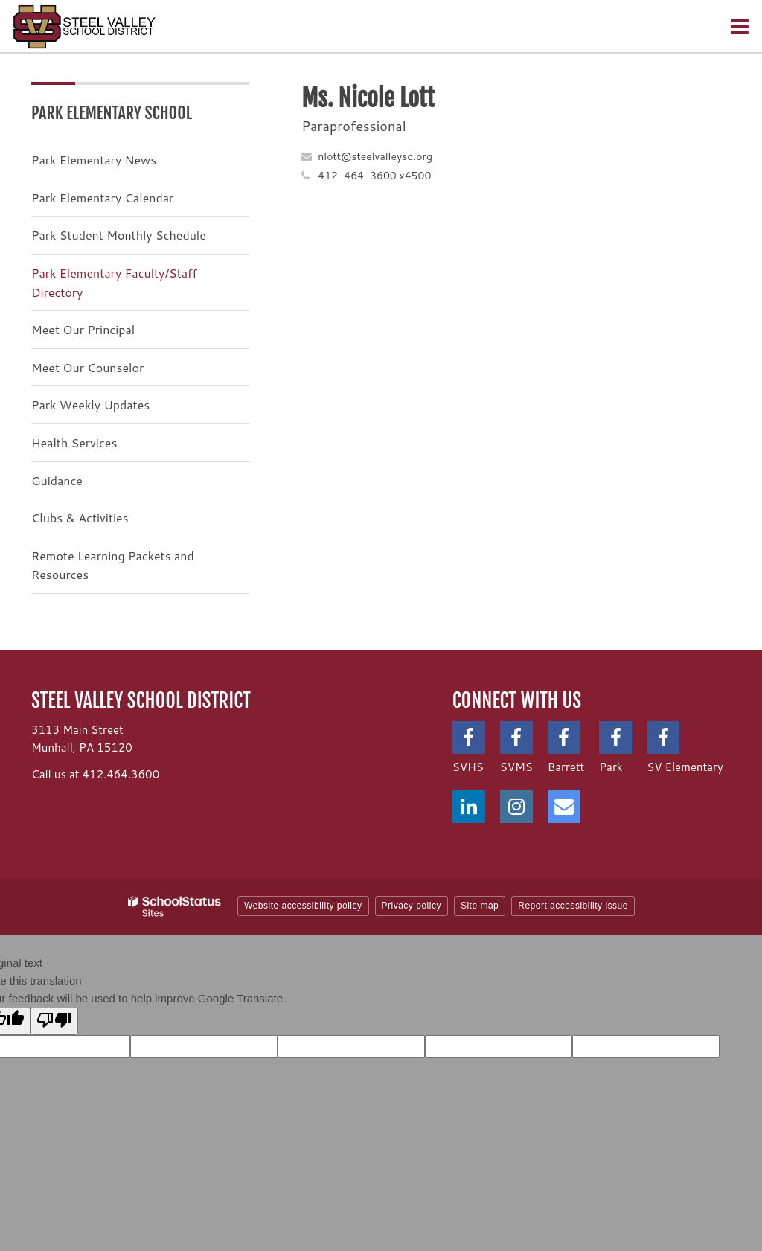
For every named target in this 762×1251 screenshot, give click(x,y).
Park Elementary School (111, 113)
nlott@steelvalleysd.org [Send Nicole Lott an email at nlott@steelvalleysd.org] (375, 156)
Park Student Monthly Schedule (118, 234)
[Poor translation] (54, 1021)
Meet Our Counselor (87, 367)
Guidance (57, 480)
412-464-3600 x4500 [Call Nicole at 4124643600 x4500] (374, 175)
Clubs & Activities (80, 517)
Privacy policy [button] (411, 905)
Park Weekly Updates (90, 404)
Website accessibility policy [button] (303, 905)
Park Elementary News (93, 159)
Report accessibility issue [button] (573, 905)
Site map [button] (480, 905)
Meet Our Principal (83, 329)
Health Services (74, 442)
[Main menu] (739, 26)
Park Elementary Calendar (102, 197)
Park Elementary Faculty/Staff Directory (114, 282)
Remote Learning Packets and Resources (112, 565)
